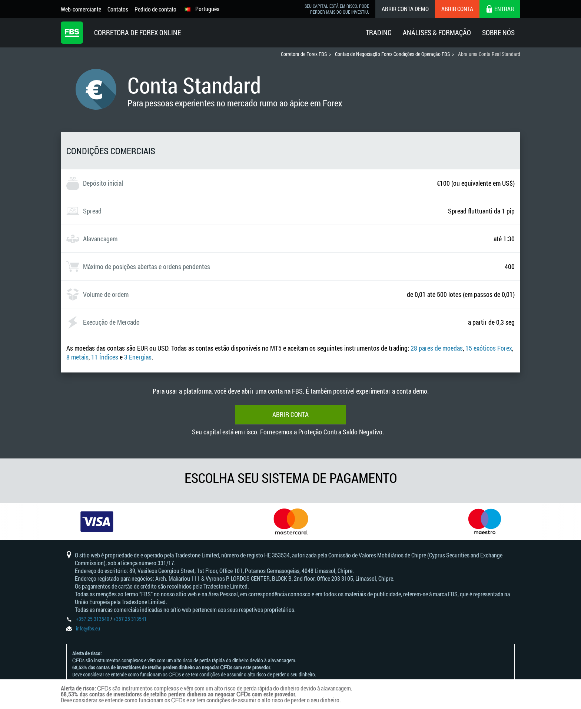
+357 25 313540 (92, 618)
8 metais (77, 356)
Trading (379, 32)
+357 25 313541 (130, 618)
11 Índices (104, 356)
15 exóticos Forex (488, 348)
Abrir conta (457, 9)
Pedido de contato (155, 9)
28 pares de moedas (437, 348)
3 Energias (138, 356)
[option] (97, 521)
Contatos (117, 9)
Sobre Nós (498, 32)
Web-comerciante (81, 9)
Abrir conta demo (405, 9)
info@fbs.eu (88, 628)
